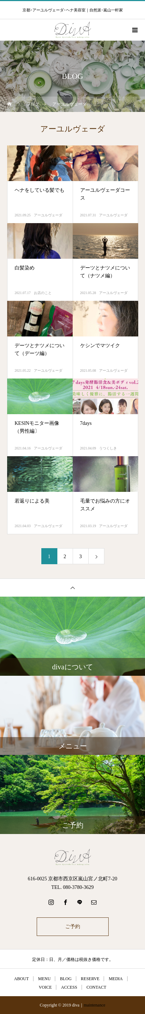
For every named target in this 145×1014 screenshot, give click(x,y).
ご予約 (72, 926)
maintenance (94, 1005)
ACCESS (69, 987)
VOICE (45, 987)
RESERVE (90, 978)
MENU (44, 978)
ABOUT (21, 978)
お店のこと (43, 293)
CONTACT (97, 987)
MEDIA (116, 978)
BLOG (66, 978)
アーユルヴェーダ (48, 215)
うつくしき (108, 448)
